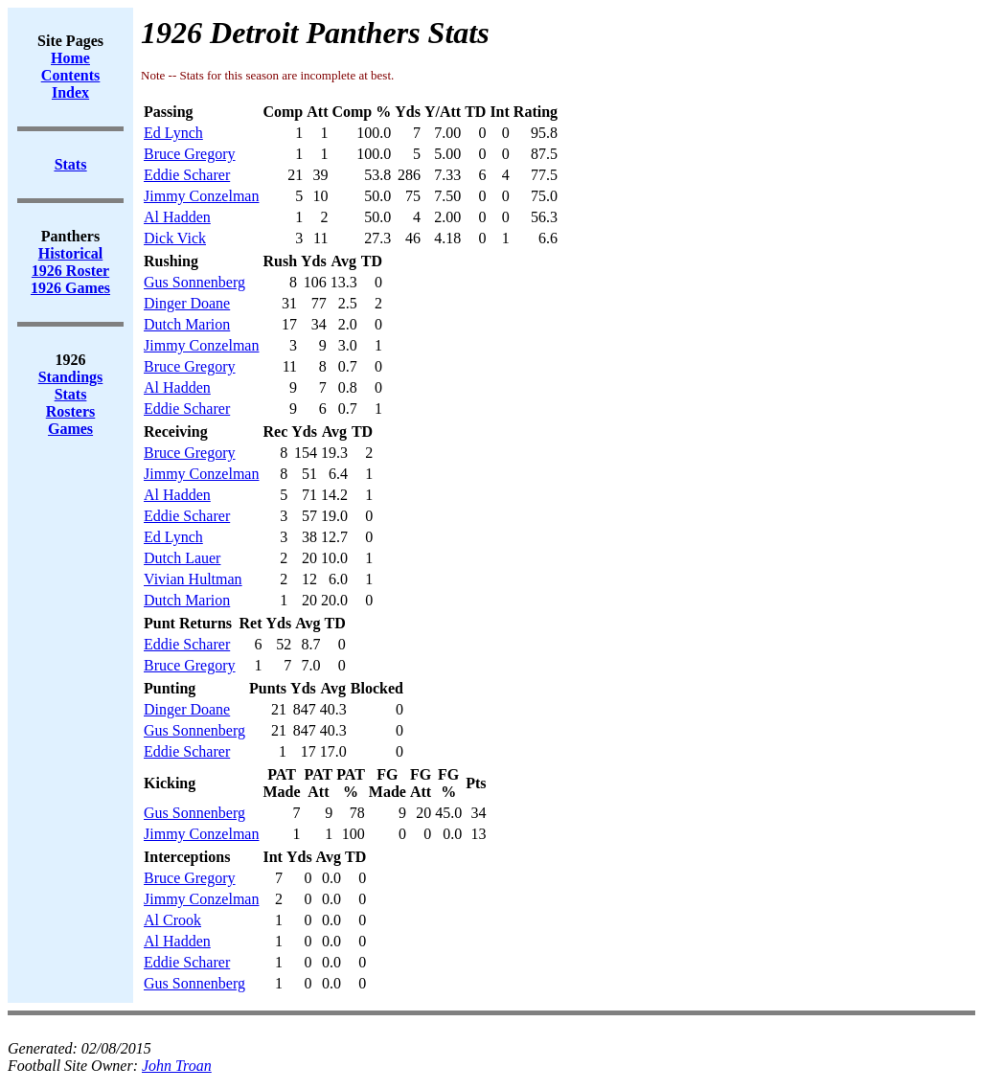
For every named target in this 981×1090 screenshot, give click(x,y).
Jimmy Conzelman (201, 196)
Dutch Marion (187, 324)
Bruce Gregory (190, 154)
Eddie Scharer (187, 175)
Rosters (71, 411)
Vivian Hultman (193, 579)
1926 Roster (70, 270)
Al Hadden (177, 217)
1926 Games (70, 288)
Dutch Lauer (182, 558)
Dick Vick (175, 238)
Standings (70, 377)
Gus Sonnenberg (194, 282)
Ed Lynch (173, 133)
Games (70, 428)
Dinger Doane (187, 303)
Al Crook (172, 920)
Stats (71, 394)
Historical (70, 253)
